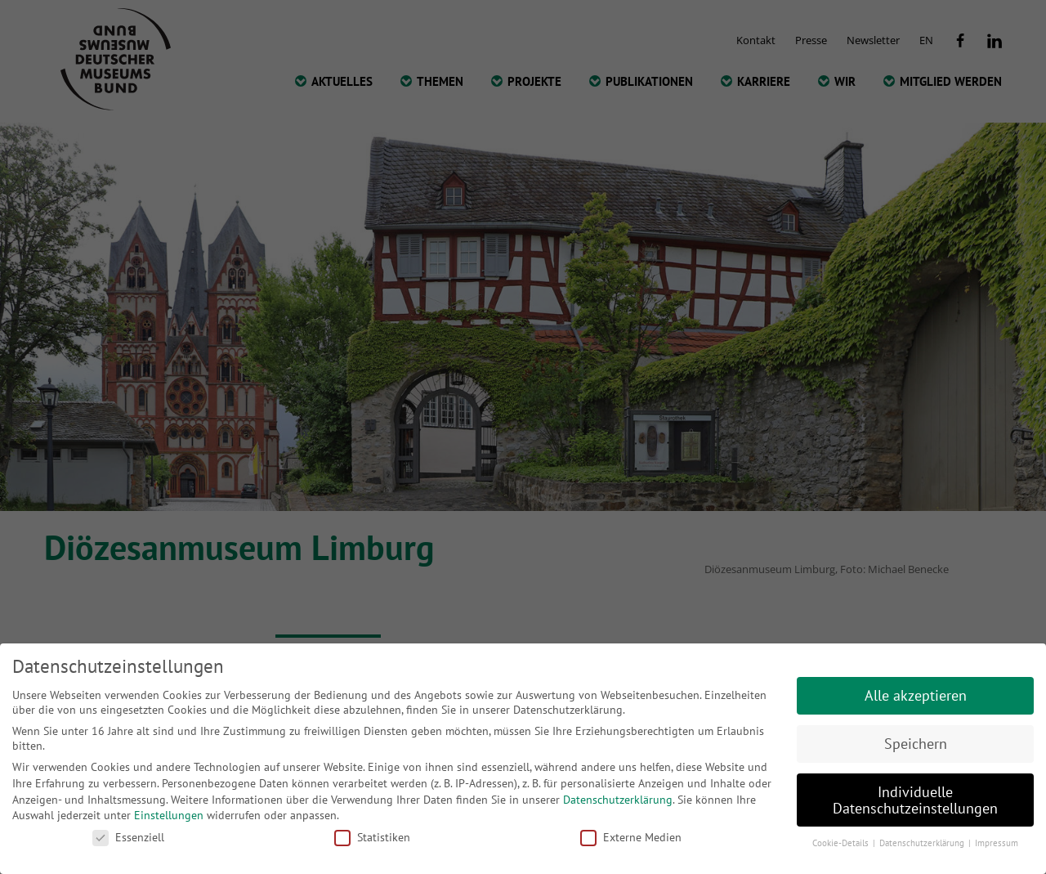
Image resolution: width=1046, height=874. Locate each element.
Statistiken (372, 837)
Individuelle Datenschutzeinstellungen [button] (915, 800)
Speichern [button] (915, 743)
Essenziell (128, 837)
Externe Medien (631, 837)
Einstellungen (168, 815)
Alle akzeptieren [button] (916, 695)
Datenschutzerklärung (618, 799)
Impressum (996, 843)
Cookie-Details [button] (841, 843)
